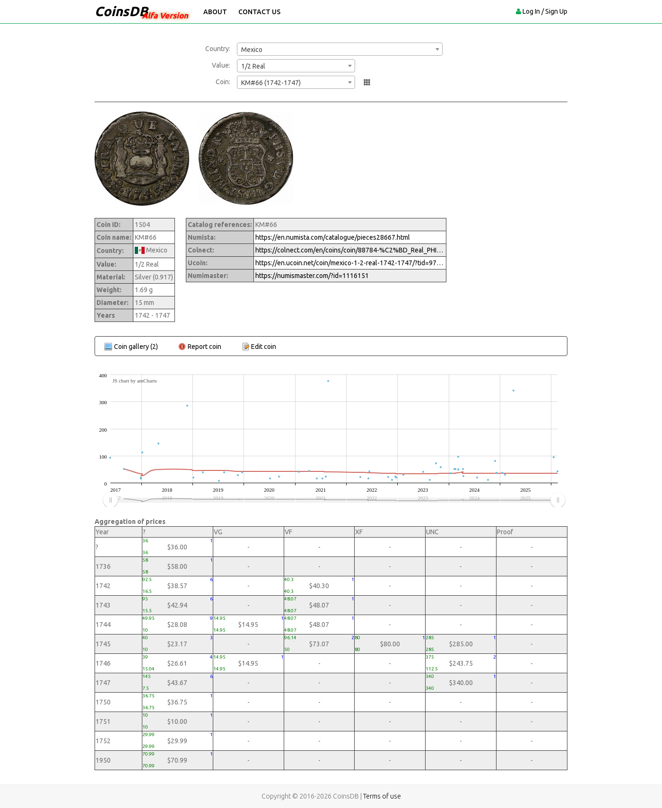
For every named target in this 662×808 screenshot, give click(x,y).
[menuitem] (333, 500)
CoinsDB (121, 11)
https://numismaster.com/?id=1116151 (312, 275)
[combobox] (340, 49)
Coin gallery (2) (136, 346)
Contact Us (259, 12)
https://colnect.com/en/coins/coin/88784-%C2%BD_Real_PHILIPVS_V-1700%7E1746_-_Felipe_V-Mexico (349, 250)
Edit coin (263, 346)
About (215, 12)
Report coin (204, 346)
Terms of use (382, 796)
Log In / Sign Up (545, 11)
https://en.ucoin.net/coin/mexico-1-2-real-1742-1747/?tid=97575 (349, 263)
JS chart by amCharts (135, 380)
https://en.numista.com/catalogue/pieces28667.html (332, 237)
